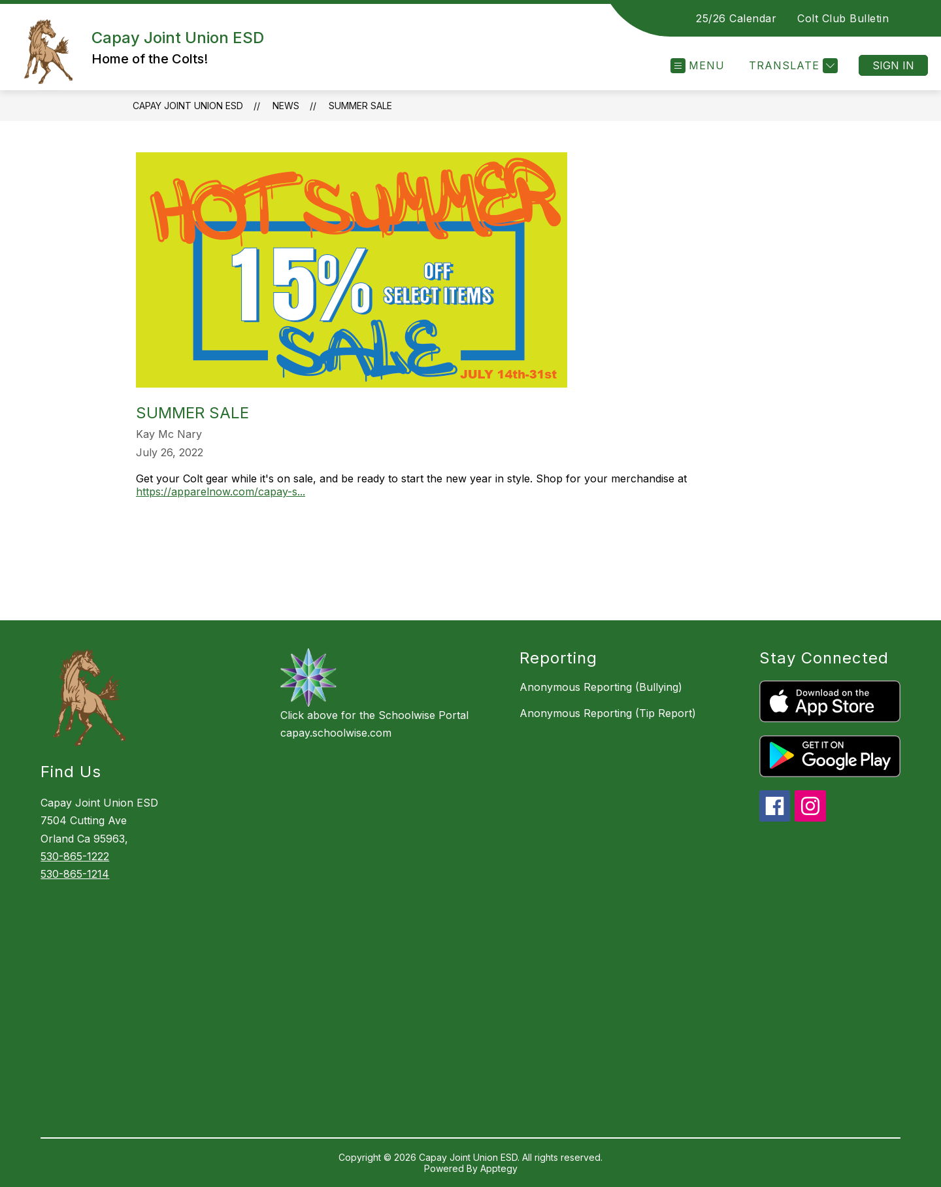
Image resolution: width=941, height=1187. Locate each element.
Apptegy (499, 1168)
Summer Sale (360, 105)
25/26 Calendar (736, 18)
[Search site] (915, 18)
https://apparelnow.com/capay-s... (220, 491)
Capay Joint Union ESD (188, 105)
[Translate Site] (792, 66)
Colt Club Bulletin (843, 18)
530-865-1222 (75, 856)
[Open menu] (697, 66)
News (285, 105)
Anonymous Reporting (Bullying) (601, 687)
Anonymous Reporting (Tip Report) (608, 713)
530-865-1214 (75, 873)
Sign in (893, 65)
